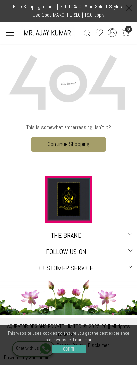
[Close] (129, 8)
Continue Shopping (68, 144)
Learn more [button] (83, 340)
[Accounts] (112, 32)
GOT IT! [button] (68, 349)
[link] (87, 33)
